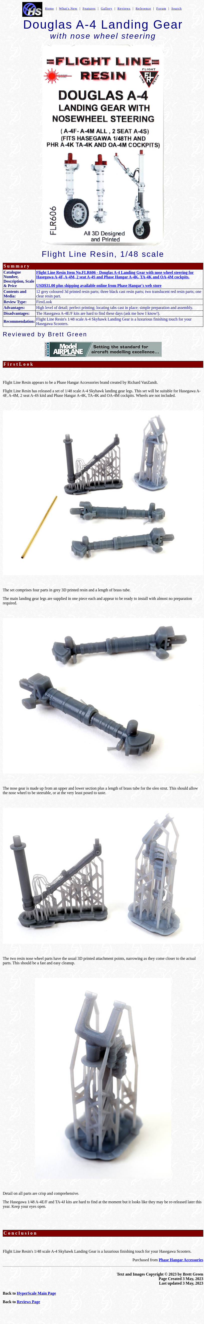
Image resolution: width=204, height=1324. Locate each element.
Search (176, 8)
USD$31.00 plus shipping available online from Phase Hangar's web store (98, 285)
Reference (143, 8)
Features (89, 8)
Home (49, 8)
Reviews (124, 8)
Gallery (106, 8)
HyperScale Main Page (36, 1293)
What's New (68, 8)
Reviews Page (28, 1302)
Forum (161, 8)
